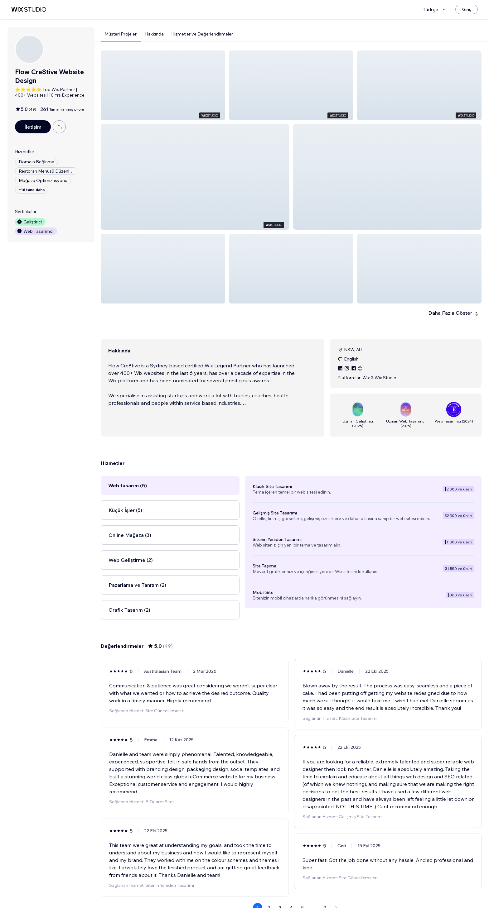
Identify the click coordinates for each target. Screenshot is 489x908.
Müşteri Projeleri (121, 34)
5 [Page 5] (302, 885)
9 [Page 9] (324, 885)
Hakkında (154, 34)
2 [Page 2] (269, 885)
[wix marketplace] (28, 9)
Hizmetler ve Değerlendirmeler (202, 34)
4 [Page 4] (291, 885)
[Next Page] (336, 885)
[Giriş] (466, 9)
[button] (163, 85)
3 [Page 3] (280, 885)
